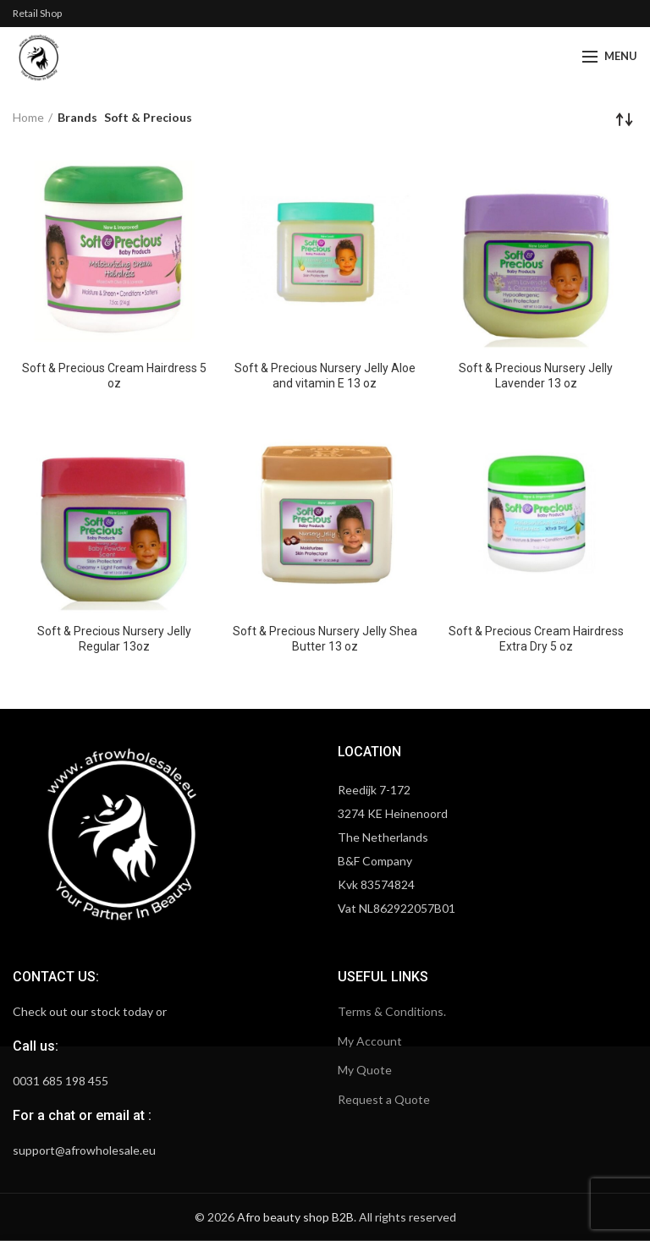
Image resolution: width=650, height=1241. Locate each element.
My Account (370, 1041)
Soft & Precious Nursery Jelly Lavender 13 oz (536, 375)
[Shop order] (624, 119)
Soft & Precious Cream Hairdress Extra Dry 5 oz (536, 638)
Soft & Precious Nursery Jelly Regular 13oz (114, 638)
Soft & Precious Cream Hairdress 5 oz (114, 375)
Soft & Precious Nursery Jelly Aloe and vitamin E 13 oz (325, 375)
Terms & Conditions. (392, 1011)
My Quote (365, 1070)
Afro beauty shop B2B (295, 1217)
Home (28, 117)
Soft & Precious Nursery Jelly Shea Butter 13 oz (325, 638)
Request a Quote (384, 1099)
